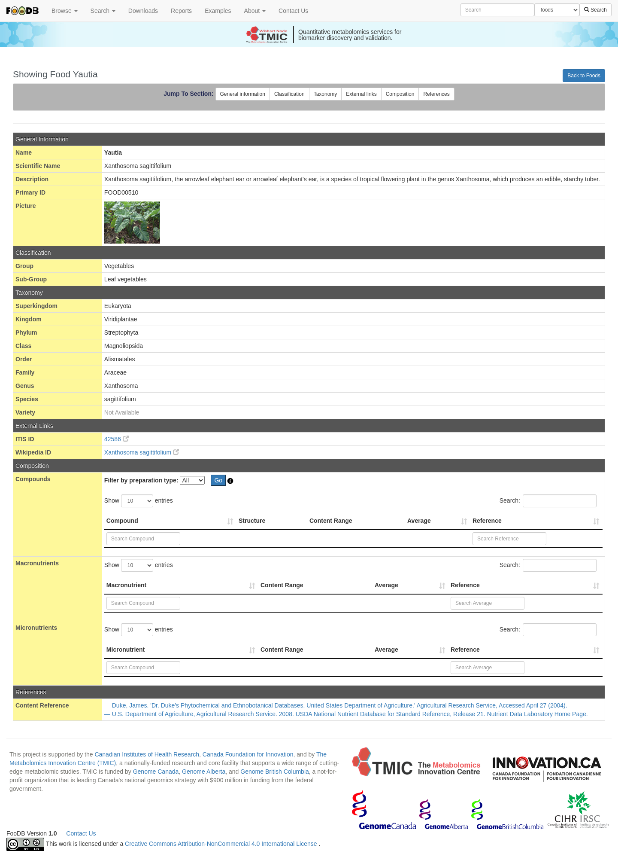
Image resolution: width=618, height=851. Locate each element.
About (255, 10)
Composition (400, 94)
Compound (122, 520)
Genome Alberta (203, 771)
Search (103, 10)
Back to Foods (583, 76)
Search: (548, 500)
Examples (218, 10)
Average (419, 520)
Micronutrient (125, 649)
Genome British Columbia (274, 771)
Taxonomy (325, 94)
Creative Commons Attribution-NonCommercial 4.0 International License (221, 843)
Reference (487, 520)
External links (361, 94)
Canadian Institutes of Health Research (146, 754)
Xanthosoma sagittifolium (141, 452)
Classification (289, 94)
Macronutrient (126, 585)
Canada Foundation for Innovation (248, 754)
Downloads (143, 10)
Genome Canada (156, 771)
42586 (116, 439)
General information (242, 94)
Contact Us (293, 10)
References (436, 94)
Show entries (138, 500)
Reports (181, 10)
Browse (65, 10)
